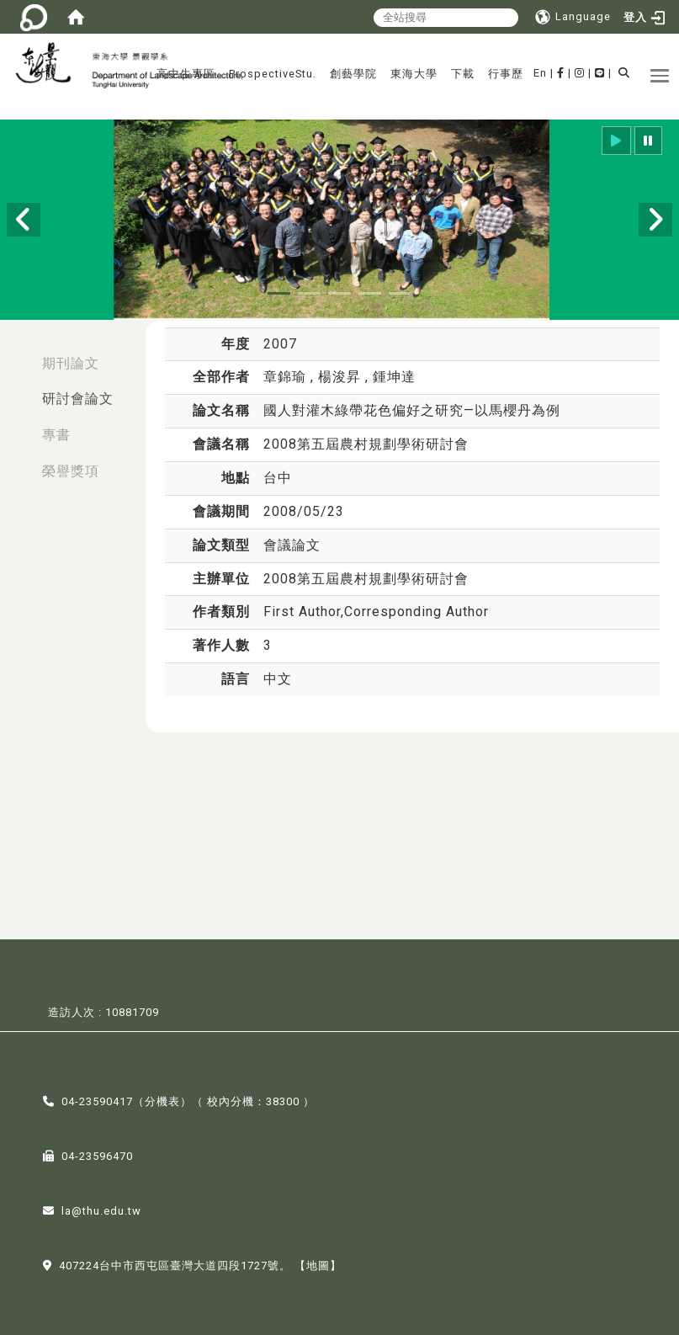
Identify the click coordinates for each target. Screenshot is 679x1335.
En (540, 72)
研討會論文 (78, 399)
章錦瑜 (286, 377)
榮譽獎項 (70, 471)
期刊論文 (70, 363)
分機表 (162, 1099)
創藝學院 (353, 73)
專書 (56, 435)
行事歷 (505, 73)
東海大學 (414, 73)
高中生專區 (185, 73)
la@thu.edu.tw (101, 1209)
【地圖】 (318, 1264)
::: (18, 355)
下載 (463, 73)
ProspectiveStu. (272, 73)
